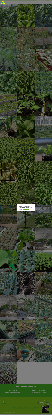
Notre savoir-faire (34, 2)
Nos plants (40, 2)
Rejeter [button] (28, 209)
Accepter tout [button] (24, 209)
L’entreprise (23, 2)
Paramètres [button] (20, 209)
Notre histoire (28, 2)
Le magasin (44, 2)
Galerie (48, 2)
